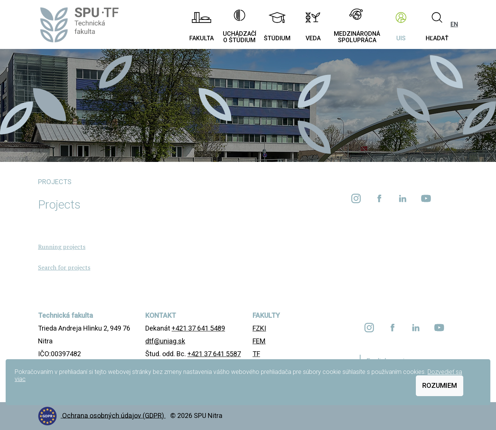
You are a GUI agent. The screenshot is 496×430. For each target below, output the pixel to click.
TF (256, 354)
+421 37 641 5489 (198, 328)
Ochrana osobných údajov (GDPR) (114, 415)
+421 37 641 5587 (214, 354)
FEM (259, 341)
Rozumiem (439, 385)
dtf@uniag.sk (165, 341)
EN (454, 24)
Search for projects (64, 267)
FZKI (259, 328)
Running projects (61, 246)
